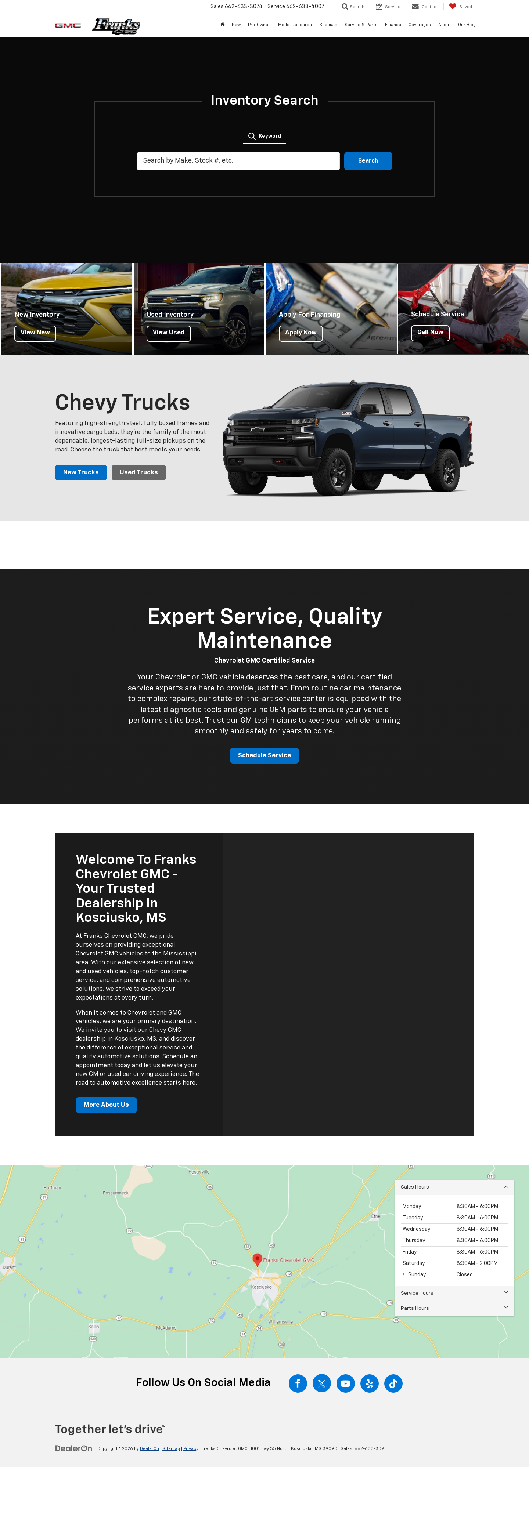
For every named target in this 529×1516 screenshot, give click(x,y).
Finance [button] (393, 25)
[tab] (264, 135)
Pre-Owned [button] (259, 25)
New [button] (236, 25)
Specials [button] (328, 25)
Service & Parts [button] (361, 25)
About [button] (444, 25)
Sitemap (171, 1450)
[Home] (222, 25)
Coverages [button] (420, 25)
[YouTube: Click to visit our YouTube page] (346, 1384)
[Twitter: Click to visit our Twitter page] (322, 1384)
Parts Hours (454, 1309)
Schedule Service (265, 756)
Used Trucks (140, 472)
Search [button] (368, 161)
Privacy (190, 1450)
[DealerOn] (74, 1449)
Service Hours (454, 1294)
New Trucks (81, 472)
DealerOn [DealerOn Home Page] (149, 1450)
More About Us (107, 1106)
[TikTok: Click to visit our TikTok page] (393, 1384)
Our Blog (467, 25)
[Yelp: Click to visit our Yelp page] (369, 1384)
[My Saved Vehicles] (460, 6)
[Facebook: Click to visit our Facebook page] (298, 1384)
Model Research (295, 25)
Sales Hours (454, 1188)
